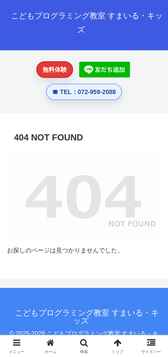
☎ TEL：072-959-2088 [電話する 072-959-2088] (84, 91)
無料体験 (54, 69)
